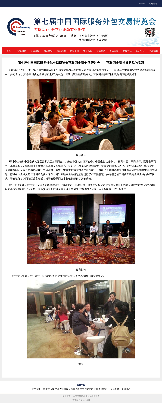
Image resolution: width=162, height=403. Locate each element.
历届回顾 (113, 51)
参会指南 (74, 51)
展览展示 (61, 51)
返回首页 (153, 3)
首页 (8, 51)
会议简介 (21, 51)
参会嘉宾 (87, 51)
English (142, 3)
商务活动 (48, 51)
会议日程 (34, 51)
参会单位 (127, 51)
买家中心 (140, 51)
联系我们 (153, 51)
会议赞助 (100, 51)
